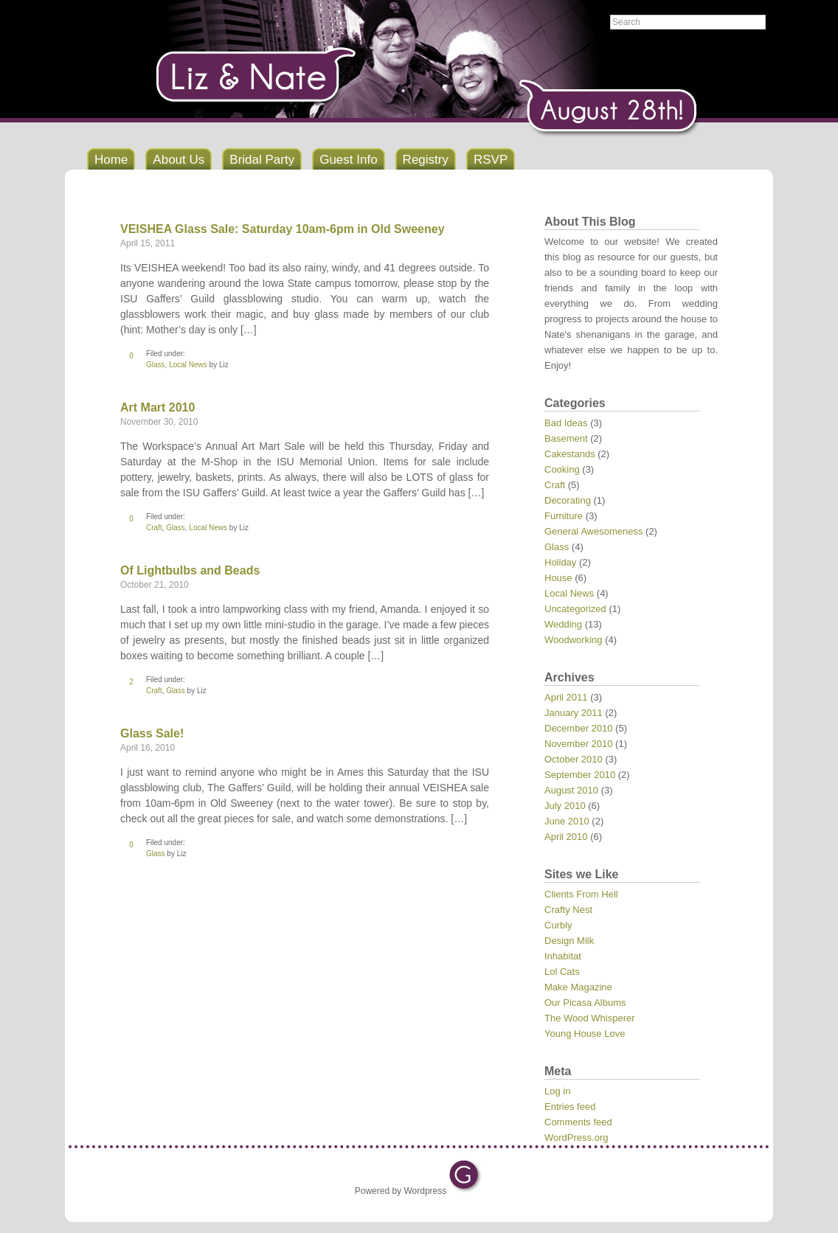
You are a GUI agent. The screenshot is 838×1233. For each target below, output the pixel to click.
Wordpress (425, 1191)
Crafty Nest (568, 909)
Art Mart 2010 (157, 407)
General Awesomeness (593, 531)
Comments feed (578, 1122)
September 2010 (579, 774)
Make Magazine (578, 987)
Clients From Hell (581, 894)
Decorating (567, 500)
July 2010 (565, 805)
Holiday (560, 562)
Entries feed (569, 1106)
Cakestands (569, 453)
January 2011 (573, 712)
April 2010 (566, 836)
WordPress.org (576, 1137)
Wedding (563, 624)
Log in (557, 1091)
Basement (566, 438)
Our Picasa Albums (585, 1002)
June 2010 (566, 821)
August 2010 (571, 790)
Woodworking (573, 639)
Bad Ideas (566, 422)
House (558, 577)
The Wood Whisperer (589, 1018)
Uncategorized (575, 608)
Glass (155, 365)
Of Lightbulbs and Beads (190, 570)
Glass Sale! (152, 733)
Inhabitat (562, 956)
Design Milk (569, 940)
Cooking (562, 469)
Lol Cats (562, 971)
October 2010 (573, 759)
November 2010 (578, 743)
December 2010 (578, 728)
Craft (154, 528)
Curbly (558, 925)
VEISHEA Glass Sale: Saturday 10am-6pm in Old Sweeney (282, 229)
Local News (188, 365)
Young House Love (584, 1033)
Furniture (563, 515)
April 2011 (566, 697)
